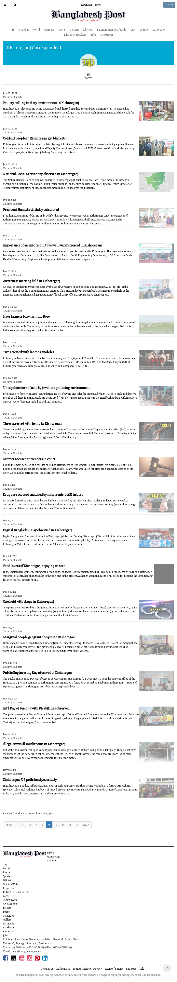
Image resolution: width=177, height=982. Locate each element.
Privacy (97, 968)
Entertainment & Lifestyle (111, 29)
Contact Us (47, 968)
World (36, 29)
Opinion (74, 29)
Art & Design (10, 904)
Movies (7, 907)
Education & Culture (75, 34)
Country (144, 29)
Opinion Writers (11, 884)
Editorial (87, 29)
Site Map (131, 968)
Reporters (8, 888)
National (24, 29)
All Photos (8, 927)
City (133, 29)
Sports (61, 29)
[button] (5, 5)
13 (76, 824)
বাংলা (97, 5)
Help (141, 968)
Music (6, 911)
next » (85, 824)
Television (8, 915)
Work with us (63, 968)
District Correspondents (16, 892)
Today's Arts (10, 900)
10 (56, 824)
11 (63, 824)
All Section (159, 29)
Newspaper (106, 34)
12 (70, 824)
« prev (9, 824)
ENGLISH (86, 5)
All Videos (8, 923)
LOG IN (169, 5)
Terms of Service (114, 968)
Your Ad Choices (82, 968)
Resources (8, 931)
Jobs (93, 34)
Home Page (53, 856)
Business (49, 29)
